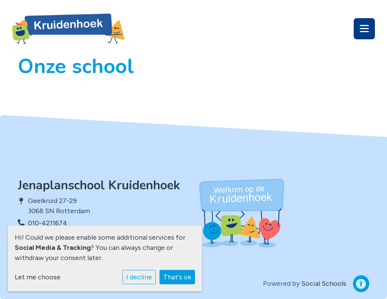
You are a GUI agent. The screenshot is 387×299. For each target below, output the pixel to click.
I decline (139, 277)
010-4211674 (47, 223)
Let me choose (37, 277)
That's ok (177, 277)
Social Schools (323, 283)
